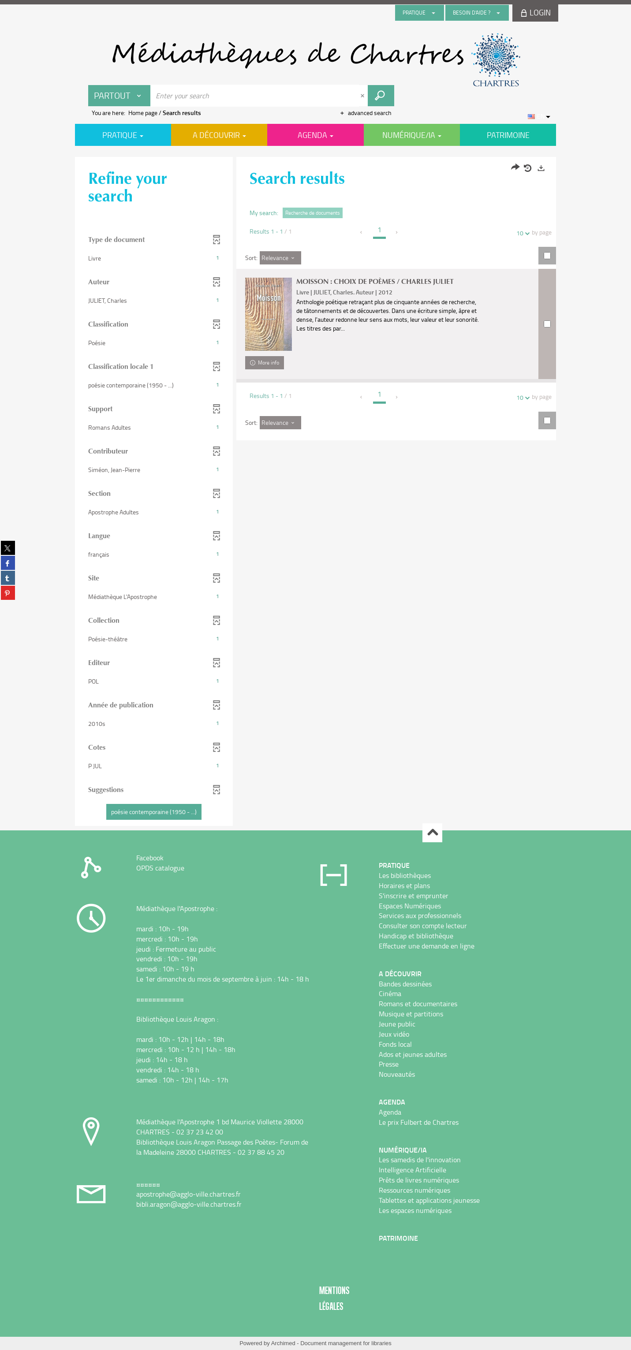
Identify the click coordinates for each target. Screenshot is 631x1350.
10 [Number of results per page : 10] (521, 233)
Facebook (150, 858)
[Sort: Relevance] (280, 257)
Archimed (283, 1343)
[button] (154, 258)
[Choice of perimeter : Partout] (119, 96)
